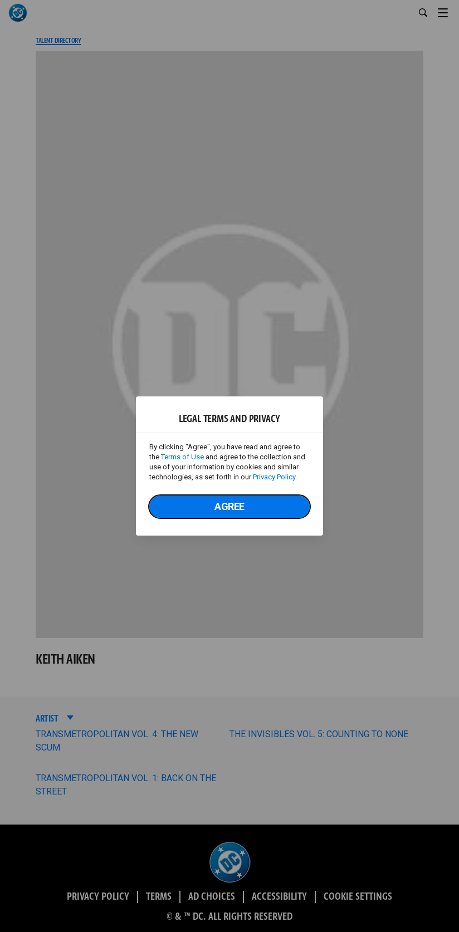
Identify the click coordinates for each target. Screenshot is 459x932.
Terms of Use (182, 457)
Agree (229, 506)
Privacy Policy (274, 477)
